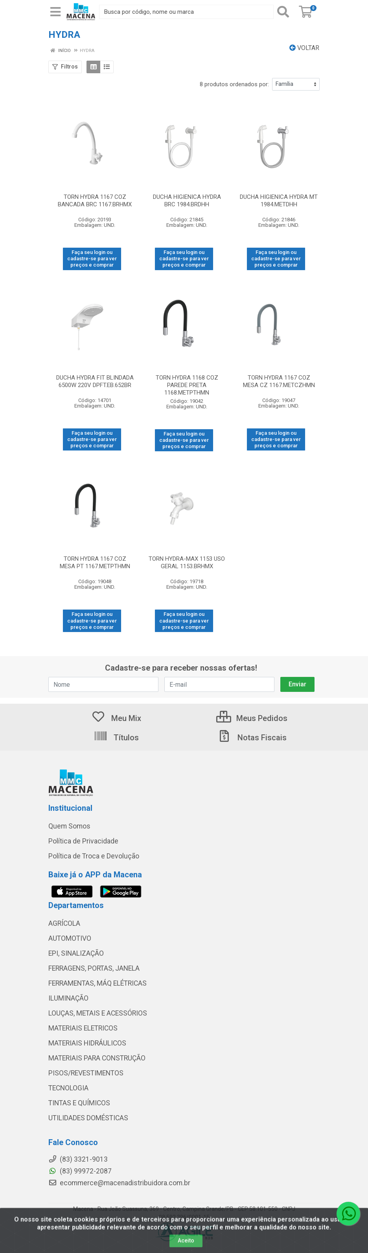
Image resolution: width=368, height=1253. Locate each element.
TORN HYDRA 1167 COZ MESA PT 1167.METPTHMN (95, 562)
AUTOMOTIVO (69, 938)
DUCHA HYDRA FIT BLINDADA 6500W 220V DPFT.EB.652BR (95, 381)
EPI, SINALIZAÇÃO (76, 953)
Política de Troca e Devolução (93, 856)
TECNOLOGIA (68, 1088)
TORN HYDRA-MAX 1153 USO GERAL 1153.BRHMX (187, 562)
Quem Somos (69, 826)
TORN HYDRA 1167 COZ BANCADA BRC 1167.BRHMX (95, 200)
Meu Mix (116, 718)
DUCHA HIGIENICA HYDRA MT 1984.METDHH (279, 200)
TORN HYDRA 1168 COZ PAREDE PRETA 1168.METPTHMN (187, 385)
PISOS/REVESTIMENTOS (85, 1073)
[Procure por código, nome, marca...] (186, 12)
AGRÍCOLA (64, 923)
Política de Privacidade (83, 841)
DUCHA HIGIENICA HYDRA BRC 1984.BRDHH (187, 200)
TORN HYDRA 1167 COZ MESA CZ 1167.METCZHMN (279, 381)
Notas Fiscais (252, 737)
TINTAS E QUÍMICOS (79, 1103)
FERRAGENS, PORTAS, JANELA (94, 968)
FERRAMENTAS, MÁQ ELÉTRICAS (97, 983)
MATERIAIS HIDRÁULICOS (87, 1043)
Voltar (304, 48)
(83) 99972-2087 (80, 1171)
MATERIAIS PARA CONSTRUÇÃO (96, 1058)
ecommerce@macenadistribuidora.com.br (119, 1183)
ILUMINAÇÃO (68, 998)
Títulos (116, 737)
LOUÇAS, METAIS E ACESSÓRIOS (97, 1013)
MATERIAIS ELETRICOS (83, 1028)
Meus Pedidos (251, 718)
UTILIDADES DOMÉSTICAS (88, 1118)
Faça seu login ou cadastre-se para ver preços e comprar (92, 258)
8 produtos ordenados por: (234, 84)
